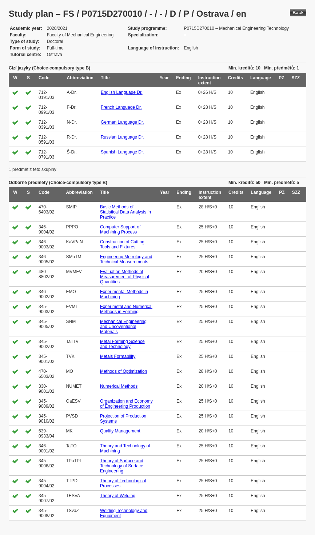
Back (298, 12)
